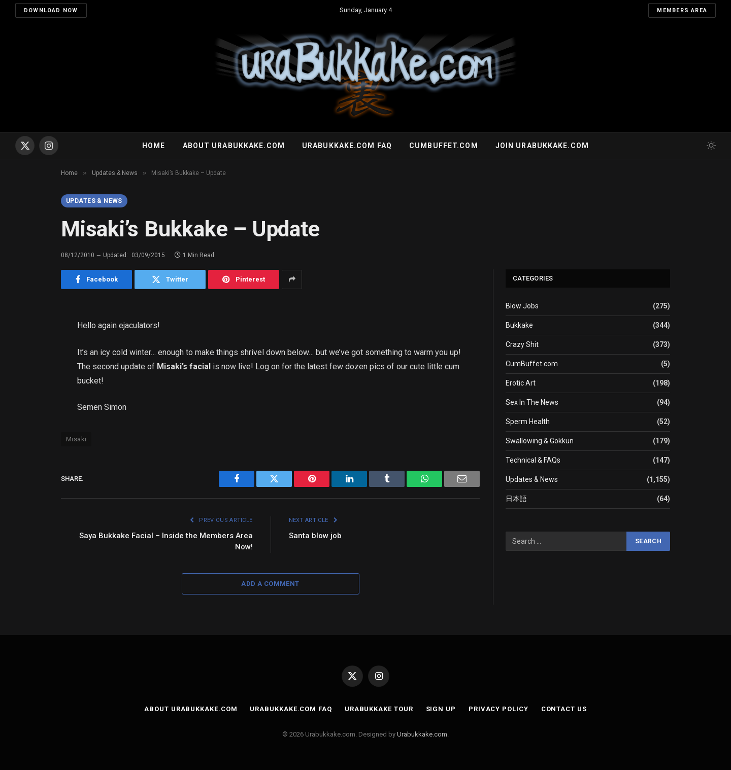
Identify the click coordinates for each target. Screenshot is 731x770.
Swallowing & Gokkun (540, 441)
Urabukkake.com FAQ (347, 146)
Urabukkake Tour (379, 709)
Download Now (51, 10)
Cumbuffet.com (443, 146)
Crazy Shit (522, 344)
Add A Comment (270, 583)
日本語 (516, 499)
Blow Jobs (522, 306)
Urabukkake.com (422, 734)
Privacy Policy (498, 709)
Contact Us (564, 709)
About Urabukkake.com (234, 146)
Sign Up (441, 709)
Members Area (682, 10)
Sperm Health (528, 421)
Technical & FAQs (533, 460)
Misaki (76, 439)
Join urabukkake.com (542, 146)
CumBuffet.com (532, 364)
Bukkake (519, 325)
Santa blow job (315, 535)
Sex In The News (532, 402)
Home (153, 146)
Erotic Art (521, 383)
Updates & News (94, 200)
